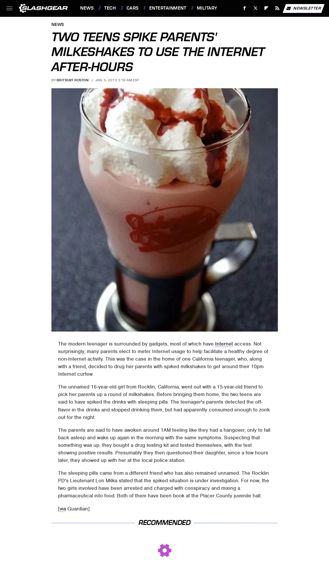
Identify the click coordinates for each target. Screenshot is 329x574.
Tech (110, 8)
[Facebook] (244, 8)
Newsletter (303, 8)
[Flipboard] (266, 8)
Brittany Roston (73, 80)
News (87, 8)
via (63, 508)
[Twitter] (255, 8)
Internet (224, 344)
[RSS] (277, 8)
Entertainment (167, 8)
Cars (133, 8)
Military (207, 8)
